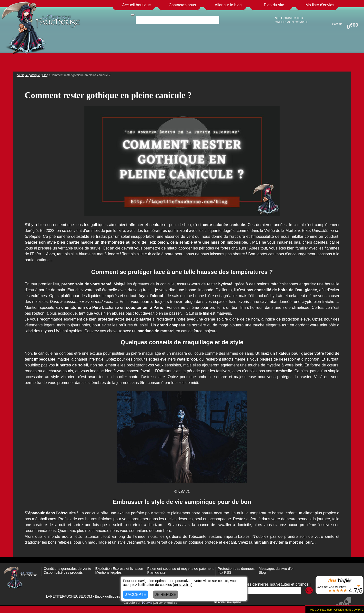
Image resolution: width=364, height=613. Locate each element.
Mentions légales (108, 572)
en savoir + (182, 585)
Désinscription (228, 601)
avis (147, 602)
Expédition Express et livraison (119, 569)
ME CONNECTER (289, 18)
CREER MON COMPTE (291, 22)
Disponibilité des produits (63, 572)
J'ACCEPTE (135, 594)
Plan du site (156, 572)
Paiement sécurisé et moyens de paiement (180, 569)
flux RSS (224, 572)
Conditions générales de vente (67, 569)
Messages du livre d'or (276, 569)
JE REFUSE (165, 594)
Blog (262, 572)
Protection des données (236, 569)
